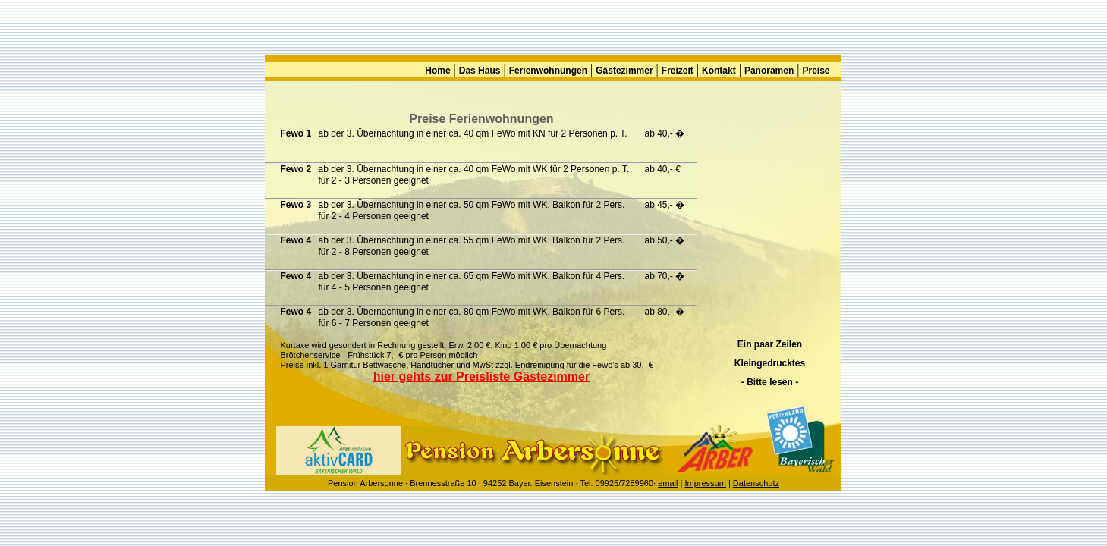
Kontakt (719, 70)
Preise (815, 70)
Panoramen (769, 70)
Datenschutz (756, 483)
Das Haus (480, 70)
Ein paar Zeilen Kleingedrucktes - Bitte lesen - (769, 363)
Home (437, 70)
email (668, 483)
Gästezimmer (624, 70)
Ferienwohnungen (548, 70)
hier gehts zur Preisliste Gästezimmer (481, 376)
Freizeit (677, 70)
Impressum (704, 483)
